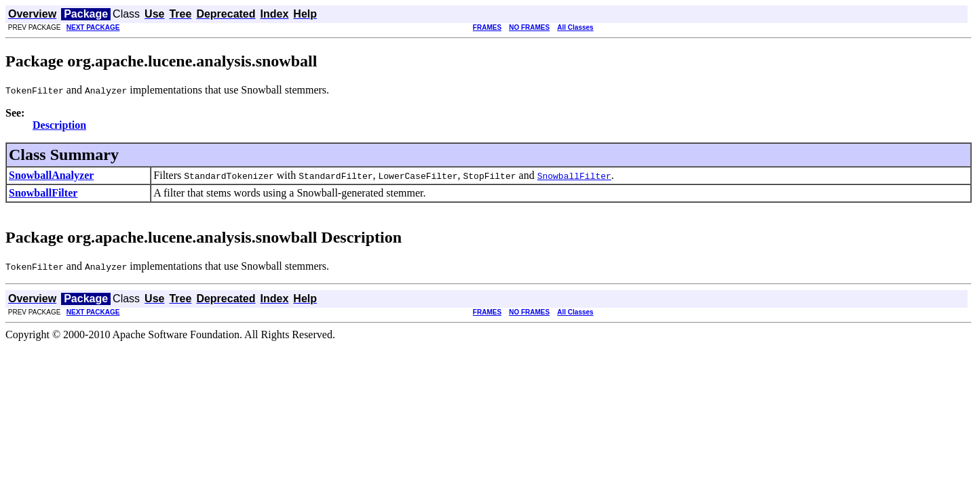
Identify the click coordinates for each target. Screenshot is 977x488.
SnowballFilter (43, 193)
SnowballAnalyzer (51, 175)
